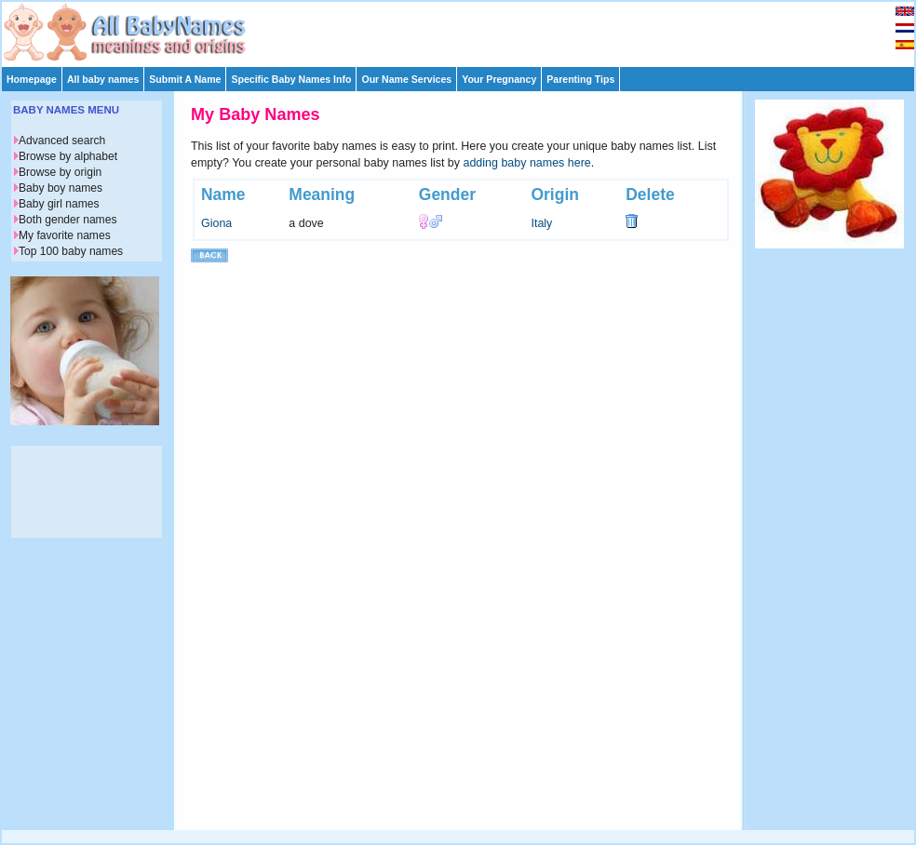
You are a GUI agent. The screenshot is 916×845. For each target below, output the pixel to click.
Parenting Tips (580, 79)
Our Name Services (406, 79)
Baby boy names (60, 187)
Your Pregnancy (499, 79)
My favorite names (65, 235)
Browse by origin (60, 172)
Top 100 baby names (71, 251)
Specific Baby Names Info (291, 79)
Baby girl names (59, 203)
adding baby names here (527, 162)
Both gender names (67, 219)
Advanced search (62, 140)
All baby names (103, 79)
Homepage (32, 79)
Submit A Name (185, 79)
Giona (216, 223)
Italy (541, 223)
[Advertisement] (466, 30)
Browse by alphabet (68, 156)
